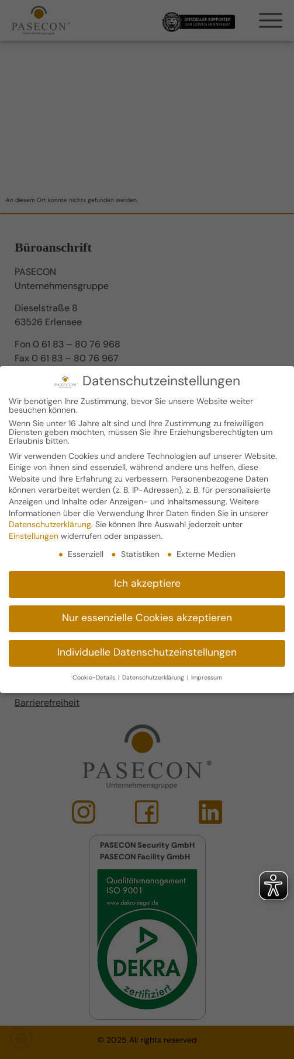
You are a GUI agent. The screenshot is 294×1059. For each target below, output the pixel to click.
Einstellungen (33, 536)
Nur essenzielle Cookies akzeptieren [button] (147, 618)
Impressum (206, 677)
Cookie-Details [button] (94, 677)
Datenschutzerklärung (50, 524)
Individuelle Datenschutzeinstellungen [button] (147, 653)
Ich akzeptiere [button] (147, 584)
